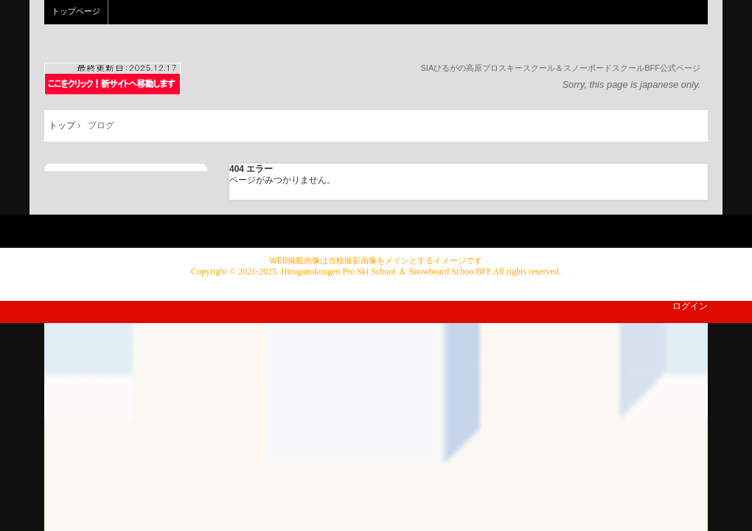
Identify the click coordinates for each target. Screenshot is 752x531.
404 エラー (251, 169)
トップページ (76, 11)
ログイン (690, 306)
